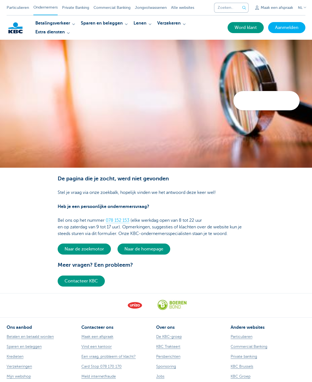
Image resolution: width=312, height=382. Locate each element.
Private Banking (75, 8)
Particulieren (18, 8)
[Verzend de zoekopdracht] (244, 8)
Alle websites (182, 8)
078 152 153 (117, 220)
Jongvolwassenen (151, 8)
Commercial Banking (112, 8)
